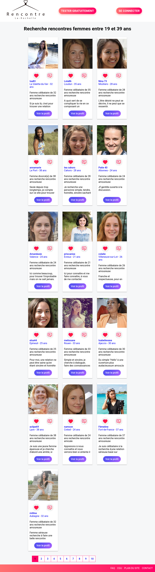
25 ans (43, 343)
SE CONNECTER (129, 11)
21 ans (76, 256)
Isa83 (33, 81)
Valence (34, 256)
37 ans (119, 429)
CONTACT (147, 568)
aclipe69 (34, 426)
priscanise (69, 254)
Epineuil (34, 343)
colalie (102, 254)
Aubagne (34, 516)
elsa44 (33, 340)
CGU (119, 568)
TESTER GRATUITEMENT (77, 11)
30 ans (112, 343)
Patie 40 (103, 167)
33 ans (76, 343)
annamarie (35, 167)
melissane (69, 340)
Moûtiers (103, 84)
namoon (68, 426)
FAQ (112, 568)
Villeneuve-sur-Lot (108, 256)
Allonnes (103, 170)
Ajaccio (103, 343)
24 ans (113, 170)
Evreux (67, 256)
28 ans (113, 84)
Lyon (32, 429)
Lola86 (67, 81)
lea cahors (69, 167)
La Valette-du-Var (39, 84)
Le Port (33, 170)
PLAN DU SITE (132, 568)
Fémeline (103, 426)
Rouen (67, 343)
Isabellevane (105, 340)
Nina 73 (103, 81)
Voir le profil (42, 113)
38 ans (42, 170)
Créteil (67, 429)
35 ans (77, 84)
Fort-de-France (106, 429)
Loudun (68, 84)
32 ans (44, 516)
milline (33, 513)
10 (92, 558)
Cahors (68, 170)
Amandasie (36, 254)
